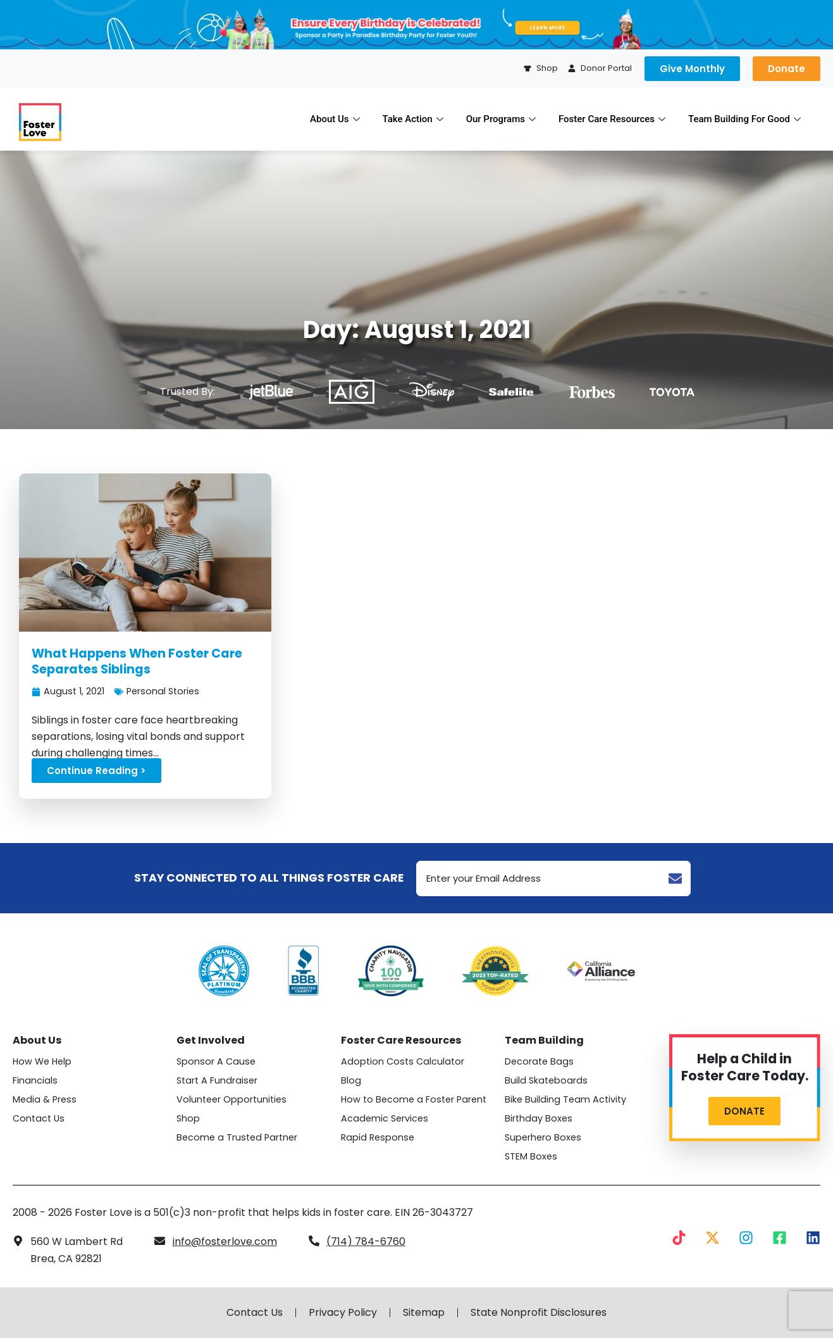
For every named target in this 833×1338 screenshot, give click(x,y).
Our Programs (501, 119)
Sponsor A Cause (216, 1061)
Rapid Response (377, 1137)
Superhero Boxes (543, 1137)
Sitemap (424, 1312)
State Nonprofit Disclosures (539, 1312)
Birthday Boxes (538, 1118)
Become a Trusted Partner (236, 1137)
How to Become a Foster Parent (413, 1099)
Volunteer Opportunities (231, 1099)
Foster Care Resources (611, 119)
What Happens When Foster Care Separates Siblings (137, 661)
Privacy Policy (343, 1312)
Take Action (413, 119)
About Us (335, 119)
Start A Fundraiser (216, 1080)
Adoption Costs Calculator (402, 1061)
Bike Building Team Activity (565, 1099)
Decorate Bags (539, 1061)
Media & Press (45, 1099)
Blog (351, 1080)
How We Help (42, 1061)
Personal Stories (162, 691)
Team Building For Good (744, 119)
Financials (35, 1080)
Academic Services (384, 1118)
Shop (188, 1118)
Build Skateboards (546, 1080)
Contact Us (39, 1118)
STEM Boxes (531, 1156)
